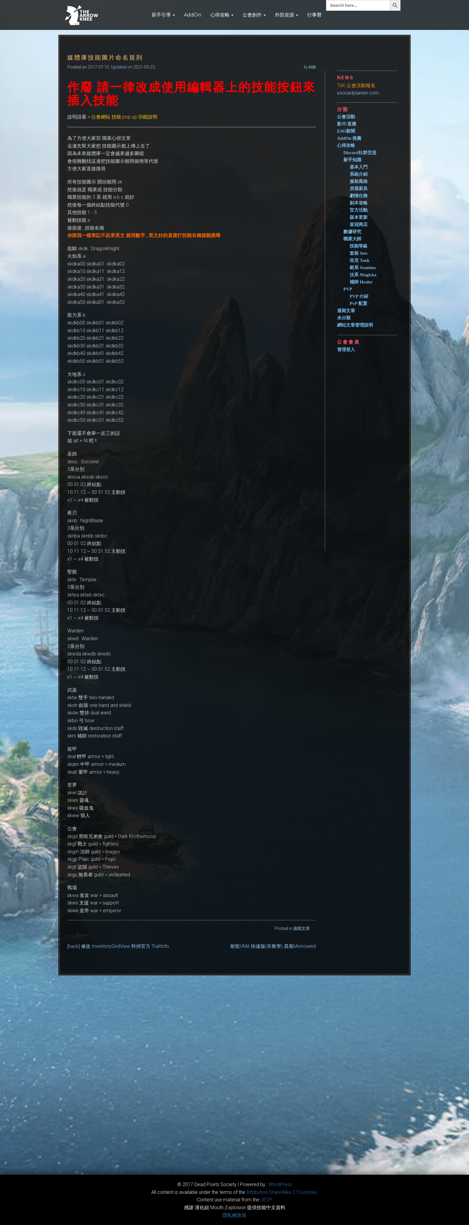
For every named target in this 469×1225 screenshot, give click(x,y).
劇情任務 (359, 195)
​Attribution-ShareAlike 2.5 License (281, 1192)
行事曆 (314, 15)
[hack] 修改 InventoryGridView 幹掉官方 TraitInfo (118, 946)
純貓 (312, 67)
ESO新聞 (346, 131)
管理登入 (346, 349)
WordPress (280, 1184)
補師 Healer (361, 282)
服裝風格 (359, 181)
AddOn (192, 15)
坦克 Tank (360, 260)
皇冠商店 (359, 224)
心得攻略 (222, 15)
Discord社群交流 (359, 152)
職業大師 (352, 238)
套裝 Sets (359, 253)
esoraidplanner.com (358, 93)
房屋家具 (359, 188)
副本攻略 (359, 203)
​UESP (266, 1200)
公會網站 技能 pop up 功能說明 (124, 117)
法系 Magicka (363, 274)
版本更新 (359, 217)
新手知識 (352, 159)
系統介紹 (359, 174)
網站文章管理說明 (355, 325)
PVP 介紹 (359, 296)
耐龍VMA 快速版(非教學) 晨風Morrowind (273, 946)
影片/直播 (346, 124)
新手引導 (163, 15)
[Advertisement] (369, 449)
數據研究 (352, 231)
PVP (347, 289)
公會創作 (254, 15)
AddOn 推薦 (349, 138)
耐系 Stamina (363, 267)
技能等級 (359, 246)
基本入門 (359, 167)
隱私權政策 (234, 1215)
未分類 (344, 317)
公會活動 (346, 116)
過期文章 (301, 928)
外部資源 (286, 15)
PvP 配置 (358, 303)
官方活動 (359, 210)
